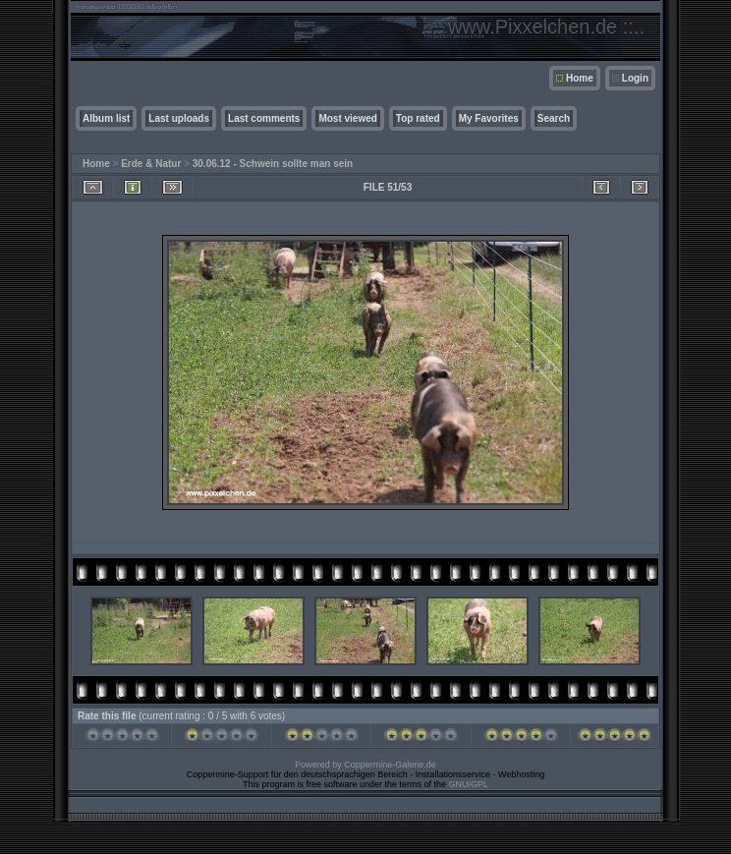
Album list (106, 118)
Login (635, 78)
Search (553, 118)
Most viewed (347, 118)
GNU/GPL (469, 784)
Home (579, 78)
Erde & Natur (151, 163)
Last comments (264, 118)
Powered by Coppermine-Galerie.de (365, 764)
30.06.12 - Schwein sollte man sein (273, 163)
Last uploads (178, 118)
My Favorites (489, 118)
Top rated (418, 118)
